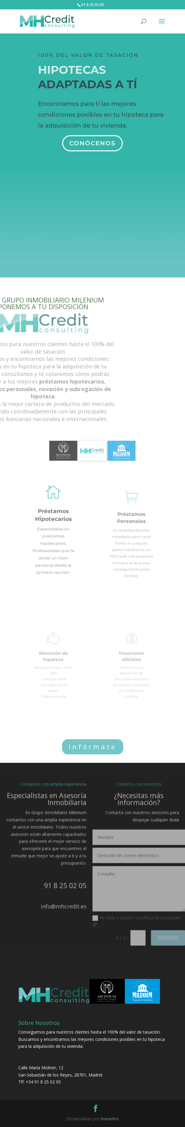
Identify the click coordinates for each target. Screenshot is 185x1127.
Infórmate (93, 746)
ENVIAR (168, 932)
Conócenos (92, 140)
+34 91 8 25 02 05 (43, 1082)
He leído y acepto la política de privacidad (136, 916)
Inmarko (110, 1119)
